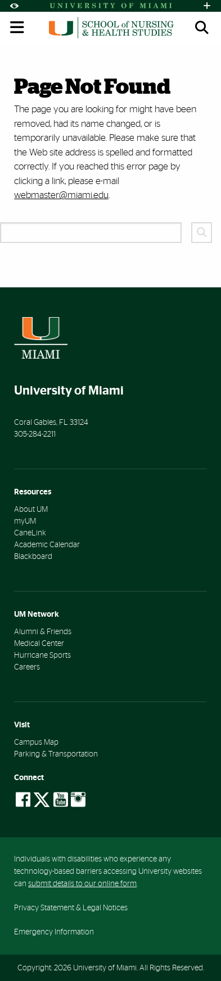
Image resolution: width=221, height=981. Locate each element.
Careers (27, 667)
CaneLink (30, 533)
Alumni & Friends (42, 632)
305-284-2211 (35, 434)
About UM (31, 510)
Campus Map (36, 742)
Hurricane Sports (42, 655)
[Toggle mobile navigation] (17, 27)
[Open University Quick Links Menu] (207, 6)
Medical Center (39, 644)
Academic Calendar (47, 545)
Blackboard (33, 557)
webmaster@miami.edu (61, 195)
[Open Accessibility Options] (14, 6)
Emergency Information (54, 932)
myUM (25, 521)
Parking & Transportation (56, 754)
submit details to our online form (82, 883)
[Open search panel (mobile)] (201, 27)
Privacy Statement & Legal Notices (71, 908)
